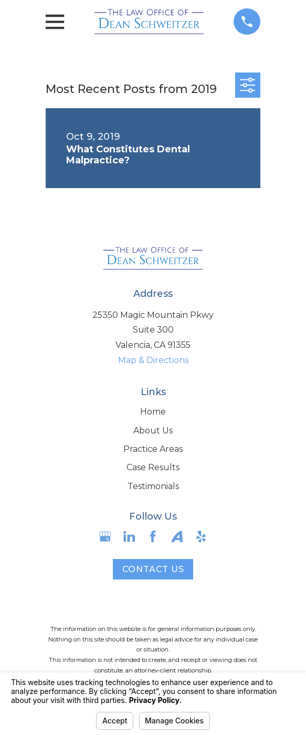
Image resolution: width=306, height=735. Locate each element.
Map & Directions (153, 360)
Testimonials (153, 486)
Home (153, 412)
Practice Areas (153, 449)
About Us (153, 431)
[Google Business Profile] (105, 536)
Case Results (153, 467)
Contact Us (153, 569)
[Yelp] (201, 536)
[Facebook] (153, 536)
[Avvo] (177, 536)
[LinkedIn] (129, 536)
